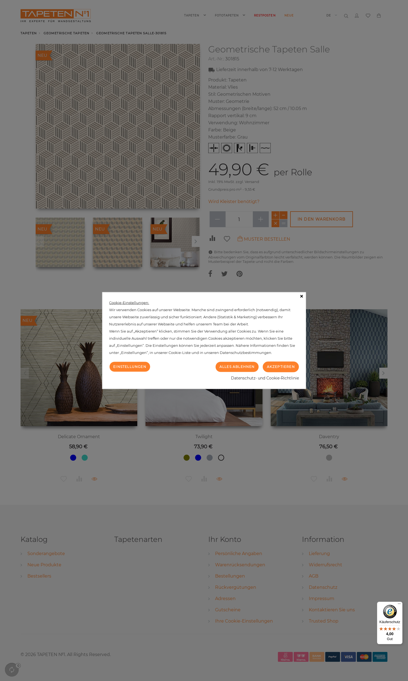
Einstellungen (129, 367)
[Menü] (399, 605)
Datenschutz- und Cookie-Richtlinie (265, 377)
